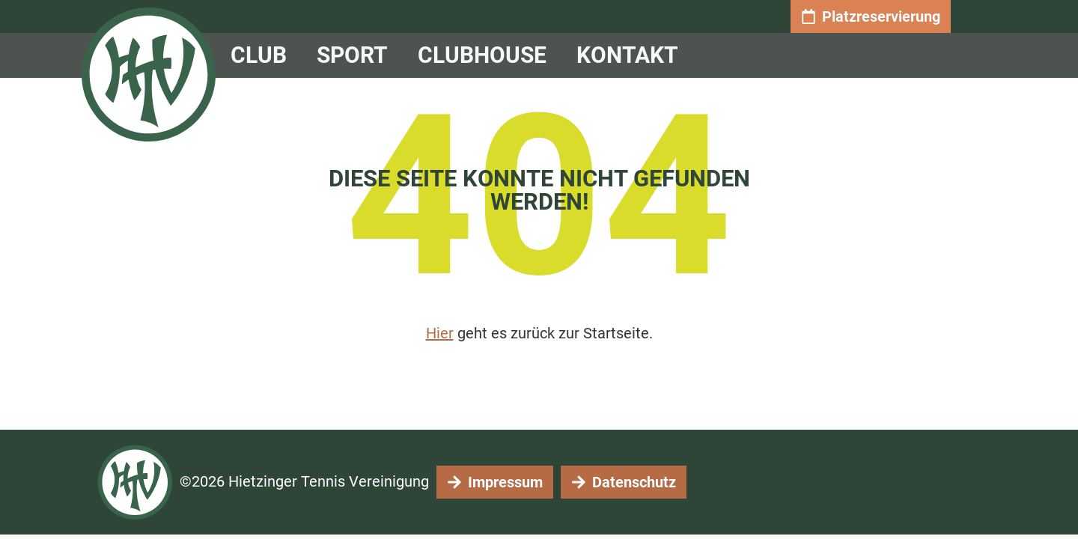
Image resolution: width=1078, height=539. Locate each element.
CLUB (262, 55)
